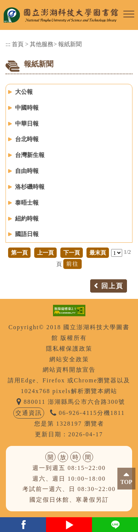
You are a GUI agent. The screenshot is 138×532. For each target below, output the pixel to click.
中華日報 (27, 123)
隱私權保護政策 (69, 348)
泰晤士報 (27, 203)
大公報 (24, 92)
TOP (126, 482)
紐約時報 (27, 218)
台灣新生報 (30, 155)
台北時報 (27, 139)
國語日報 (27, 234)
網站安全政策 (69, 359)
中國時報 (27, 108)
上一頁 (45, 252)
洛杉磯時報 (30, 187)
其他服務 (41, 44)
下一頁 (71, 252)
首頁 (18, 44)
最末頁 (97, 252)
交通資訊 (28, 413)
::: (8, 44)
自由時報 (27, 171)
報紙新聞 (70, 44)
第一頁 (19, 252)
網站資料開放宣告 (69, 369)
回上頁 (112, 286)
